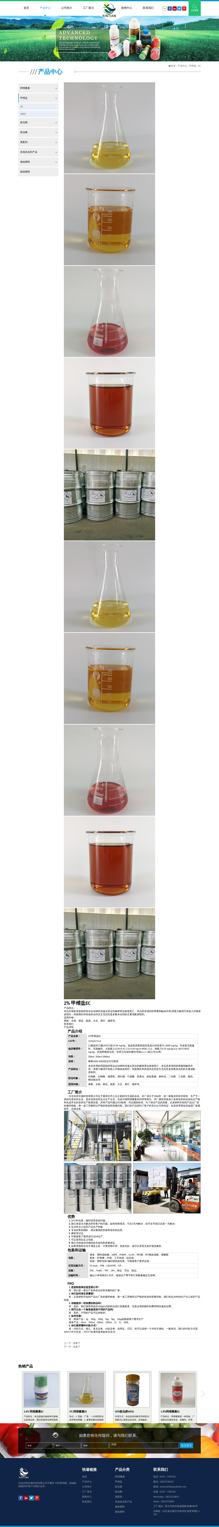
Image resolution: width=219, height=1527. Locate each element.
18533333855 (172, 1496)
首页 (26, 8)
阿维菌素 (25, 88)
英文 (164, 8)
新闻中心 (126, 8)
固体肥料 (25, 171)
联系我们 (148, 8)
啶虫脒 (24, 122)
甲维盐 (192, 65)
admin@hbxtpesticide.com (173, 1486)
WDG (23, 113)
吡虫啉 (24, 132)
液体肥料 (25, 161)
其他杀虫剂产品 (28, 152)
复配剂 (24, 142)
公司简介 (66, 8)
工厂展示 (88, 8)
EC (199, 65)
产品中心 (45, 8)
